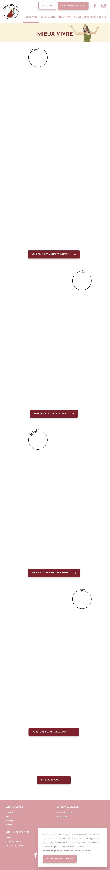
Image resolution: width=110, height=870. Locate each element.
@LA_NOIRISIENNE (55, 221)
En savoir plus (50, 780)
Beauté (11, 496)
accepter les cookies (60, 859)
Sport (10, 656)
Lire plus (46, 114)
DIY (60, 114)
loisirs (11, 114)
